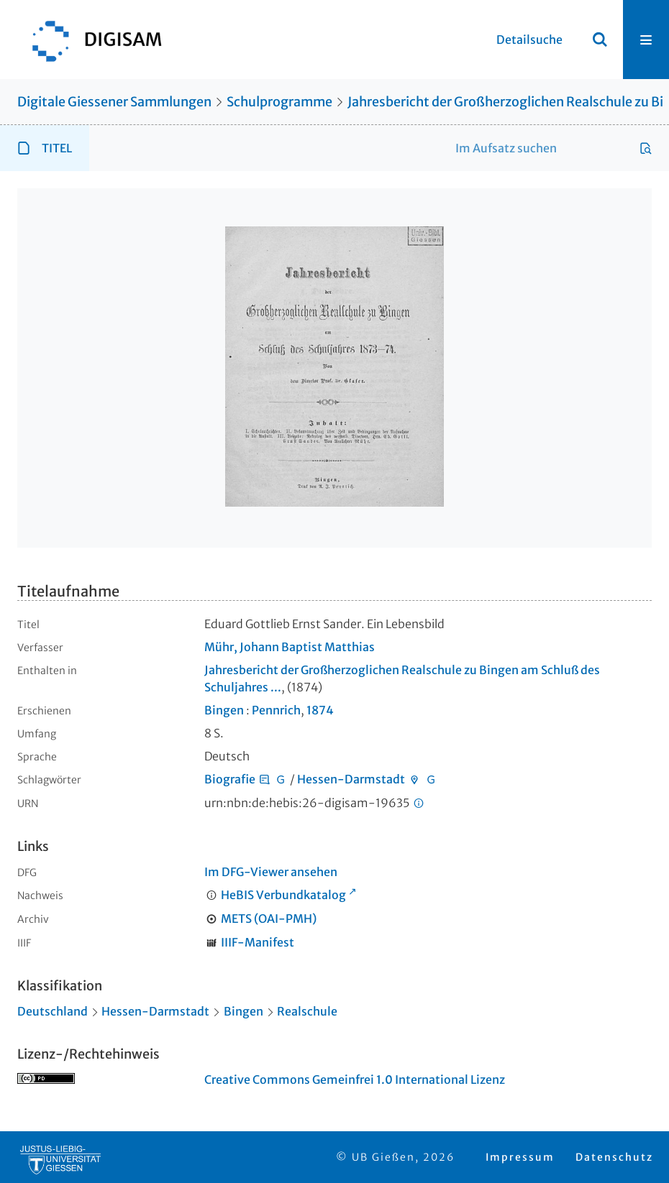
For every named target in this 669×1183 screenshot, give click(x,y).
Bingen (224, 710)
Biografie (229, 779)
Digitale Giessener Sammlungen (114, 101)
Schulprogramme (279, 101)
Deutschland (52, 1011)
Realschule (307, 1011)
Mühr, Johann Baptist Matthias (289, 647)
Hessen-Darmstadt (351, 779)
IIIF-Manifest (257, 942)
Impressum (520, 1157)
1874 (320, 710)
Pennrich (276, 710)
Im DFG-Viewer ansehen (270, 872)
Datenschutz (614, 1157)
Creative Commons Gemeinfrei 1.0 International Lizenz (354, 1079)
